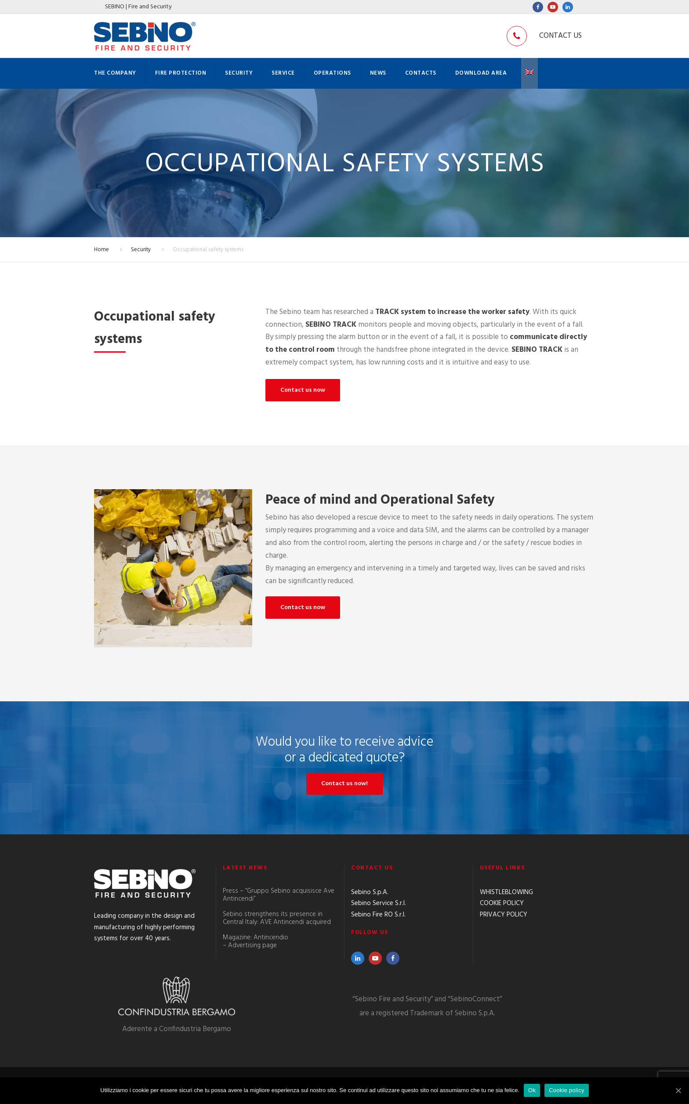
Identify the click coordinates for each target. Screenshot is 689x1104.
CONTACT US (560, 36)
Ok (532, 1090)
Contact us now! (344, 784)
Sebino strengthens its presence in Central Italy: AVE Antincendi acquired (277, 918)
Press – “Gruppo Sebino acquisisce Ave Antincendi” (278, 895)
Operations (332, 73)
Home (101, 249)
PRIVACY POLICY (503, 914)
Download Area (481, 73)
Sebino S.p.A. (369, 892)
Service (283, 73)
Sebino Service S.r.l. (378, 903)
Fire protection (181, 73)
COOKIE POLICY (502, 903)
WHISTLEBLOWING (506, 892)
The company (115, 73)
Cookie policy (566, 1090)
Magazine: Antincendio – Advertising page (255, 941)
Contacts (420, 73)
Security (239, 73)
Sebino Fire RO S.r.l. (378, 914)
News (378, 73)
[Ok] (678, 1090)
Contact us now (302, 390)
